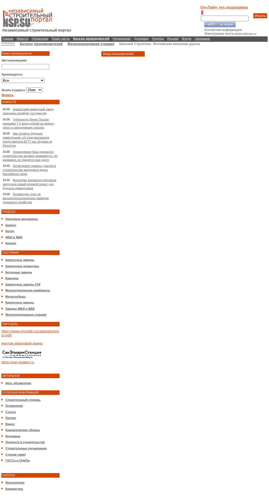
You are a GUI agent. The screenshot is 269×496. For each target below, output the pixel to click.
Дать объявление (18, 383)
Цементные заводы (19, 259)
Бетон (9, 231)
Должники (141, 38)
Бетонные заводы (18, 272)
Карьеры (12, 278)
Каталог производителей (41, 44)
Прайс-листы (61, 38)
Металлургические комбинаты (27, 290)
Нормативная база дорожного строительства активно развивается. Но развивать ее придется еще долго (30, 155)
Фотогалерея (15, 482)
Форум (186, 38)
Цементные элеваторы (22, 266)
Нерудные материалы (21, 219)
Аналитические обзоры (22, 430)
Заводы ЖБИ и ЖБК (20, 308)
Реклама (172, 38)
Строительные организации (26, 448)
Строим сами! (15, 454)
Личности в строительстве (25, 442)
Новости (23, 38)
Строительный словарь (23, 399)
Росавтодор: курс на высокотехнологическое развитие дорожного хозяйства (26, 198)
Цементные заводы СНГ (23, 284)
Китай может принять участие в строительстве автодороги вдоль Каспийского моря (29, 169)
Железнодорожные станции (25, 314)
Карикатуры (14, 488)
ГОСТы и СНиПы (17, 460)
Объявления (40, 38)
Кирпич (10, 243)
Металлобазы (15, 296)
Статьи (10, 412)
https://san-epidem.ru (17, 362)
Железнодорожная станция (90, 44)
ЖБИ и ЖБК (13, 237)
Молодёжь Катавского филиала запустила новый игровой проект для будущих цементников (29, 184)
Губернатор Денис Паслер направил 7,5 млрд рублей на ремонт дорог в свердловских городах (28, 123)
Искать (260, 16)
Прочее (10, 417)
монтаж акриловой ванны (22, 343)
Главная (7, 38)
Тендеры (158, 38)
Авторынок (202, 38)
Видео (10, 424)
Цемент (10, 225)
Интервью (12, 436)
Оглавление (14, 405)
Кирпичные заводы (19, 302)
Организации (122, 38)
